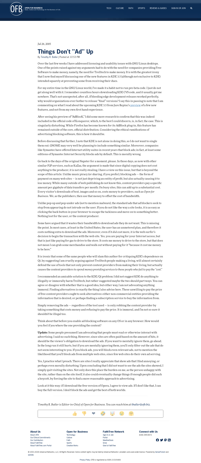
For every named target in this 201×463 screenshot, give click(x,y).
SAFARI (30, 455)
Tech (108, 8)
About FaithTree (36, 443)
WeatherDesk (108, 440)
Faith (130, 8)
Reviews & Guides (158, 8)
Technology (71, 435)
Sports (141, 8)
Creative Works (72, 445)
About (34, 435)
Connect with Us (148, 431)
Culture (120, 8)
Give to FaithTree (109, 445)
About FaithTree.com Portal (40, 445)
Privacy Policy (85, 460)
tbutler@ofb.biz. (141, 404)
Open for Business (77, 431)
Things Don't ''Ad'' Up (65, 51)
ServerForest (160, 452)
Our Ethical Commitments (40, 437)
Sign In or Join (178, 8)
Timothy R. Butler (49, 57)
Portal (105, 437)
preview (135, 105)
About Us (35, 431)
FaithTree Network (113, 431)
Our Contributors (36, 440)
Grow (105, 443)
